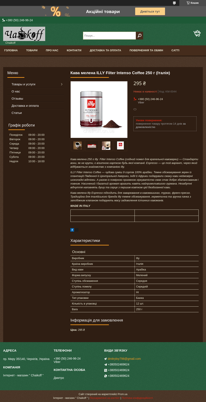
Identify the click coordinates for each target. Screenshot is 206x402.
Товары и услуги (23, 84)
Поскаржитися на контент (105, 398)
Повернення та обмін (146, 50)
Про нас (52, 50)
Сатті (175, 50)
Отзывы (17, 98)
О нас (16, 91)
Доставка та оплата (105, 50)
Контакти (74, 50)
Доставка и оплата (25, 105)
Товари (31, 50)
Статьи (17, 113)
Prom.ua (122, 394)
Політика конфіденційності (137, 398)
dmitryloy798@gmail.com (124, 358)
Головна (11, 50)
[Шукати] (139, 36)
